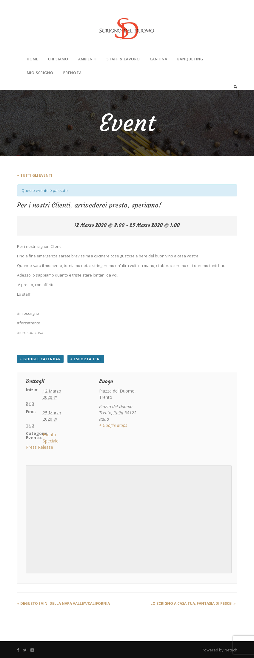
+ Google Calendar (40, 359)
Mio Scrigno (40, 72)
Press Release (39, 447)
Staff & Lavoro (123, 59)
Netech (230, 650)
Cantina (158, 59)
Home (32, 59)
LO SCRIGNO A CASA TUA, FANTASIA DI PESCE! (193, 603)
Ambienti (87, 59)
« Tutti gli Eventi (34, 175)
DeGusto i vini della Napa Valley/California (63, 603)
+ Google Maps (113, 425)
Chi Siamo (58, 59)
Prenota (72, 72)
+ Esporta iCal (85, 359)
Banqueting (190, 59)
